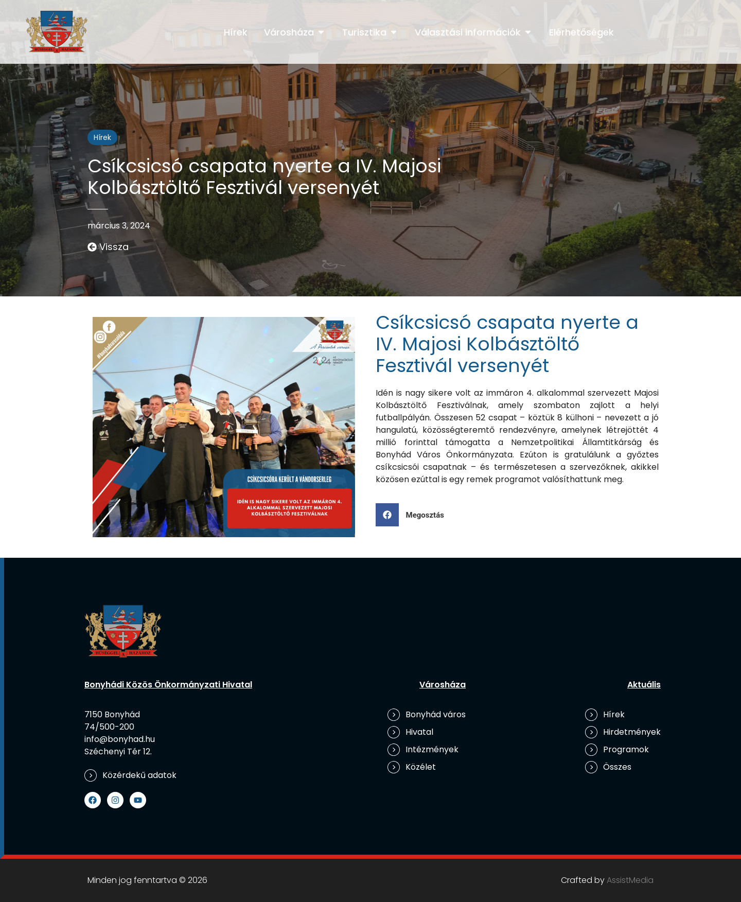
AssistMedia (630, 880)
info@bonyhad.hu (119, 739)
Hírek (102, 137)
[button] (414, 514)
